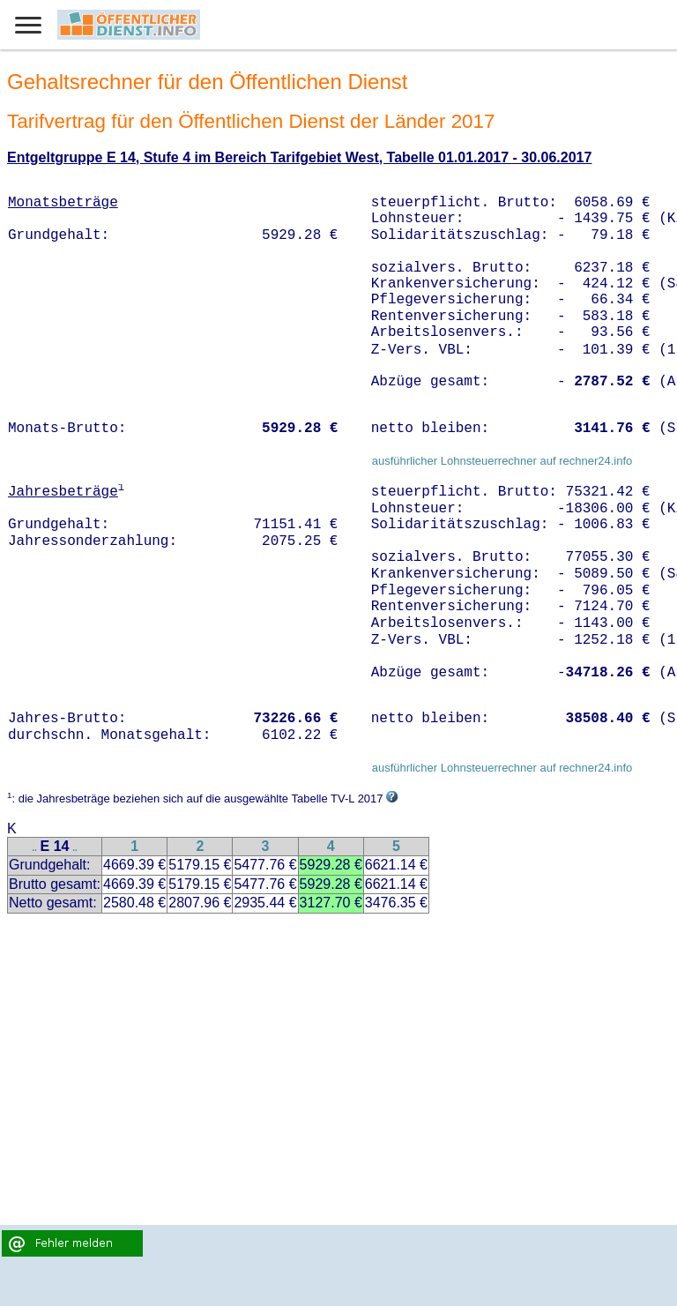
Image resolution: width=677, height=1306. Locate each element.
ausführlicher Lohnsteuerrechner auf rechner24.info (502, 460)
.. (34, 848)
